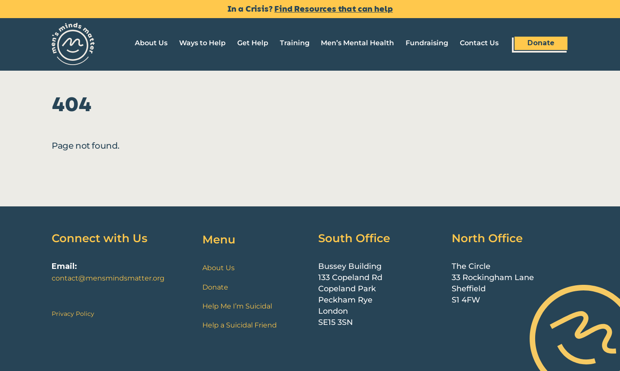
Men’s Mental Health (357, 43)
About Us (151, 43)
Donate (541, 43)
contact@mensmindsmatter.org (108, 278)
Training (295, 43)
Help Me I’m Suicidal (237, 306)
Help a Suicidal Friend (239, 325)
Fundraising (427, 43)
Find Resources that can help (333, 9)
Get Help (252, 43)
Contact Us (479, 43)
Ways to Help (202, 43)
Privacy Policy (73, 314)
